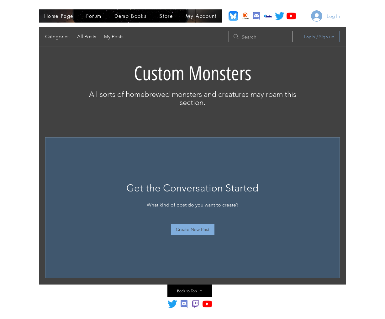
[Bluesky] (233, 16)
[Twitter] (172, 304)
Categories (57, 36)
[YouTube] (291, 16)
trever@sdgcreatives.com (249, 312)
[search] (261, 36)
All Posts (86, 36)
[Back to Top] (189, 291)
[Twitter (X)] (279, 16)
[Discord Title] (184, 304)
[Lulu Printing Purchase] (268, 16)
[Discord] (256, 16)
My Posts (114, 36)
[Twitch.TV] (195, 304)
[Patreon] (245, 16)
